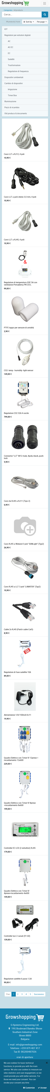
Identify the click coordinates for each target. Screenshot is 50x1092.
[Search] (45, 14)
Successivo (39, 994)
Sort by (28, 21)
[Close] (47, 1062)
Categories (8, 10)
